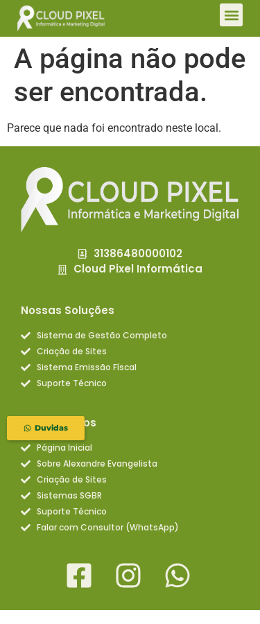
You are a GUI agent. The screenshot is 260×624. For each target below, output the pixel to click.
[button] (231, 14)
